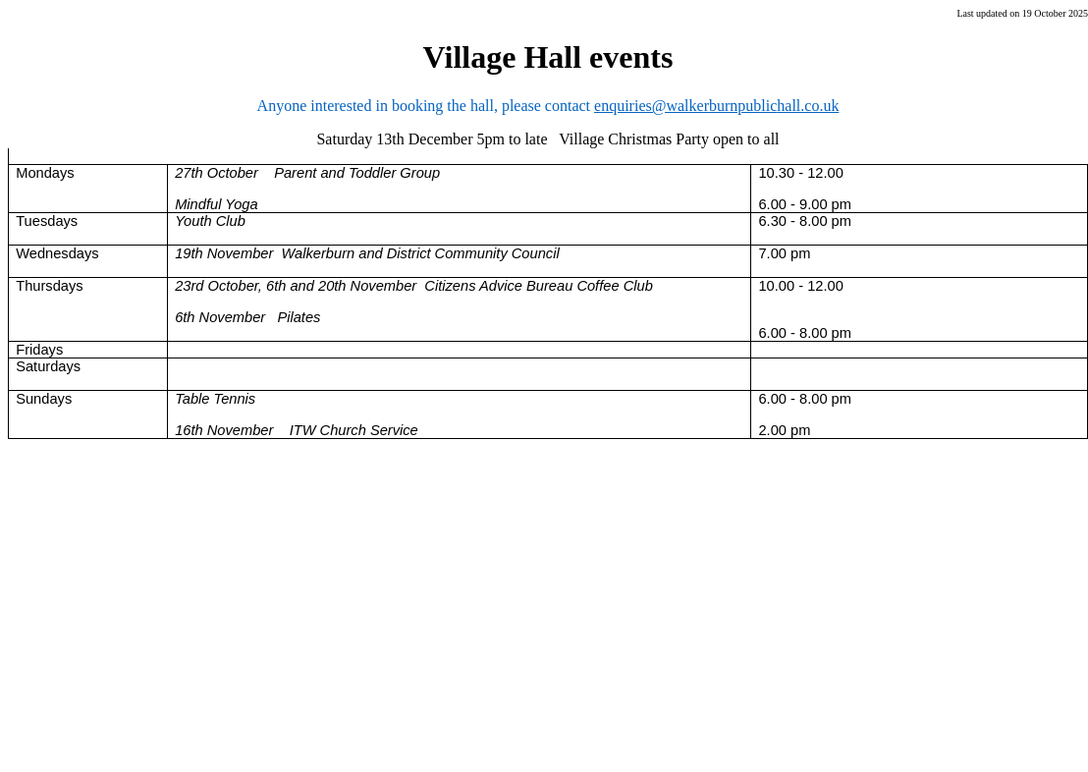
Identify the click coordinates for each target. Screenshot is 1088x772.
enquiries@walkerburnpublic (685, 105)
